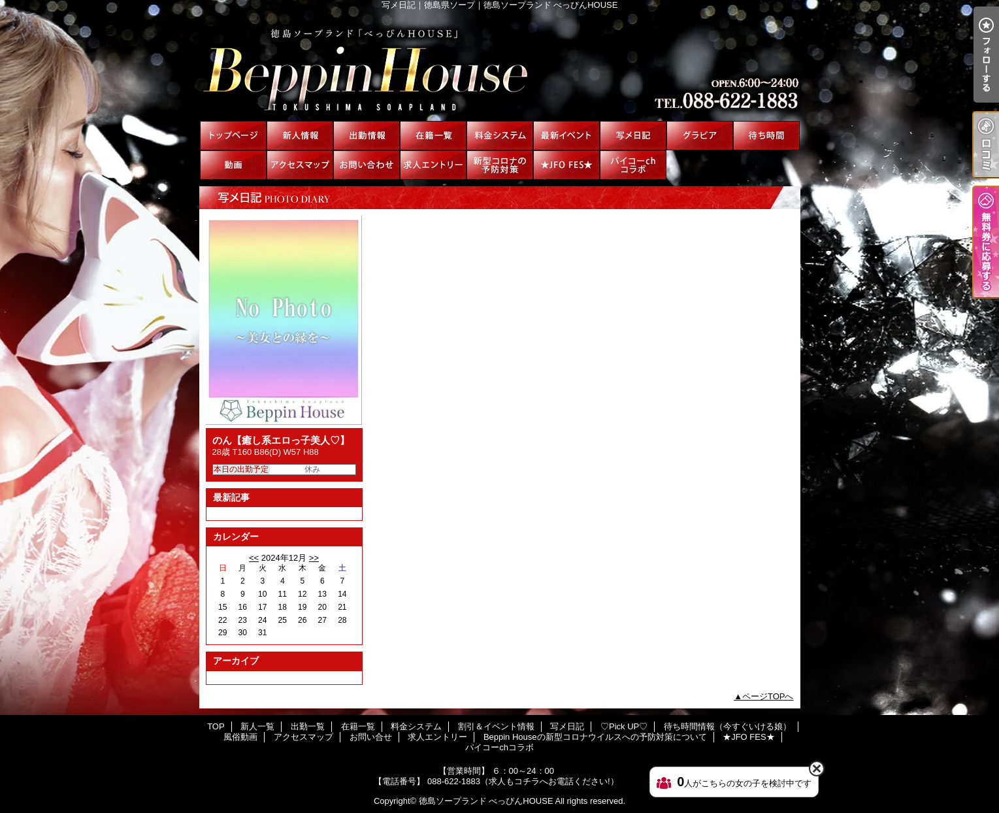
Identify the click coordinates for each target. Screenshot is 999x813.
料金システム (500, 135)
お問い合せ (366, 165)
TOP (233, 135)
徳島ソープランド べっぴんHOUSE (486, 801)
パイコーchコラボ (633, 165)
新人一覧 (300, 135)
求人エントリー (433, 165)
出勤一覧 (366, 135)
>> (314, 558)
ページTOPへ (768, 696)
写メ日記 (633, 135)
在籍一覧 (433, 135)
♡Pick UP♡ (699, 135)
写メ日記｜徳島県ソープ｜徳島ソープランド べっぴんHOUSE (499, 65)
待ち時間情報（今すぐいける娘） (766, 135)
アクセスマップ (300, 165)
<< (254, 558)
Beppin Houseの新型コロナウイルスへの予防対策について (500, 165)
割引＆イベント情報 (566, 135)
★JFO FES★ (566, 165)
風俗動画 (233, 165)
